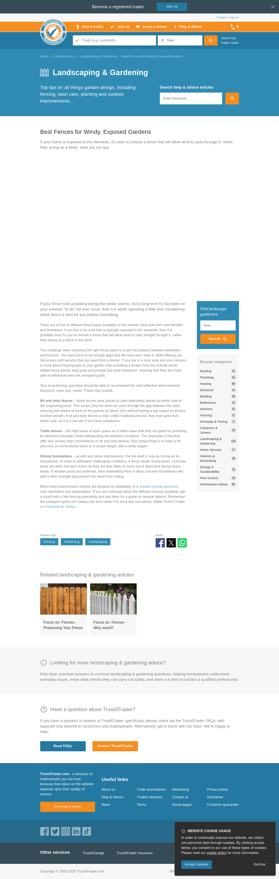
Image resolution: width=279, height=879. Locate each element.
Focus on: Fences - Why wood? (110, 625)
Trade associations (151, 789)
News (106, 804)
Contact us (180, 797)
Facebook (52, 507)
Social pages (182, 804)
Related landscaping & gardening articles (87, 575)
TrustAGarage (93, 853)
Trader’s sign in (228, 17)
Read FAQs (62, 746)
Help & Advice (112, 797)
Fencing (49, 541)
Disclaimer (215, 797)
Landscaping (98, 541)
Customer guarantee (223, 804)
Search (215, 339)
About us (108, 789)
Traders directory (150, 797)
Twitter (70, 507)
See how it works (67, 806)
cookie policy (217, 853)
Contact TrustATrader (115, 746)
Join (172, 6)
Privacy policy (217, 789)
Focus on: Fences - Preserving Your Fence (63, 625)
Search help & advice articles (187, 87)
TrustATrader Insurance (135, 853)
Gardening (71, 541)
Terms (141, 804)
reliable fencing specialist (158, 486)
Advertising (180, 789)
